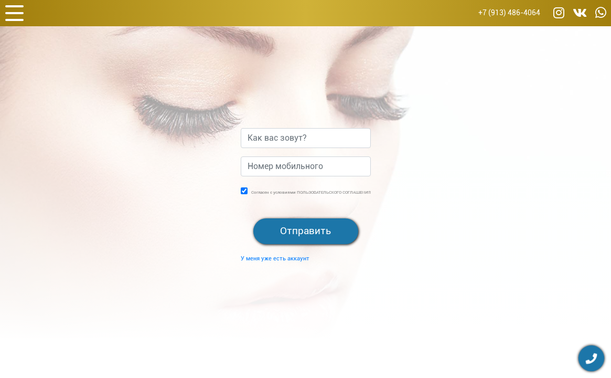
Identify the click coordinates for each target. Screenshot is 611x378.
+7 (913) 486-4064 (509, 12)
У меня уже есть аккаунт (275, 258)
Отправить (305, 231)
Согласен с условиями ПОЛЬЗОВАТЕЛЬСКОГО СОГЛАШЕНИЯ (311, 192)
